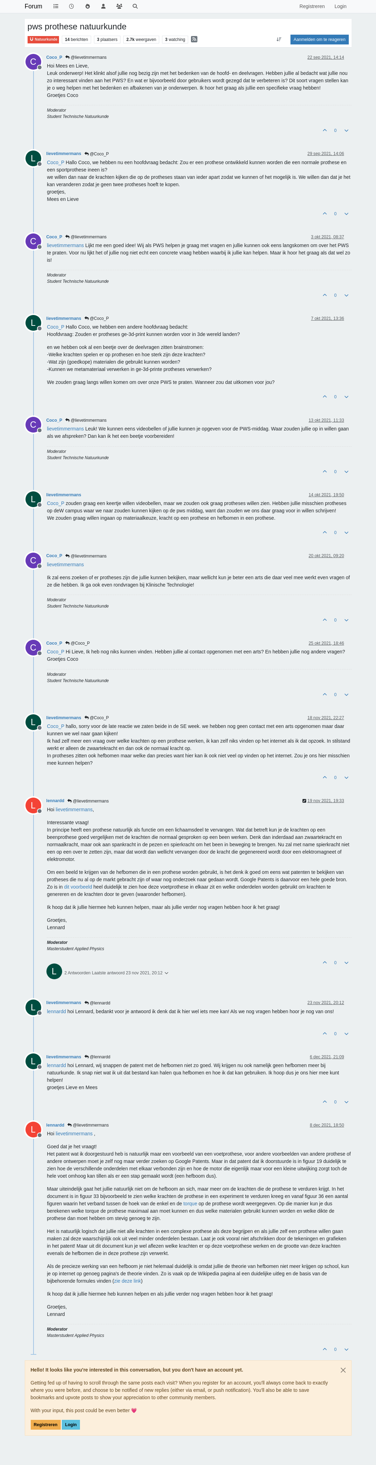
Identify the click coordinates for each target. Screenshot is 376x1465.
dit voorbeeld (78, 887)
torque (190, 1203)
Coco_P (54, 57)
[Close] (343, 1370)
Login (70, 1424)
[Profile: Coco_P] (56, 162)
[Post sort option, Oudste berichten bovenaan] (279, 39)
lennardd (55, 800)
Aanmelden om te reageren (319, 39)
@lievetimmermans (85, 57)
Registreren (46, 1424)
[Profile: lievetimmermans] (65, 245)
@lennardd (97, 1003)
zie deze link (127, 1281)
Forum (34, 6)
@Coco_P (96, 154)
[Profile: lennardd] (56, 1011)
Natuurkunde (43, 39)
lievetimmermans (63, 153)
